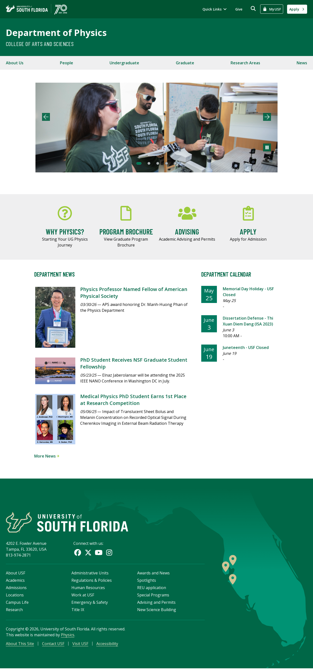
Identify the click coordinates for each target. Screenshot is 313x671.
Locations (15, 597)
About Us (14, 63)
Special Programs (153, 597)
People (66, 63)
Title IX (77, 611)
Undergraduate (124, 63)
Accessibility (107, 645)
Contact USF (53, 645)
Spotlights (146, 582)
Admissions (16, 589)
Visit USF (80, 645)
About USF (15, 575)
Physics (67, 636)
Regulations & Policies (91, 582)
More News (46, 456)
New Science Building (156, 611)
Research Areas (245, 63)
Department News (54, 274)
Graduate (185, 63)
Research (14, 611)
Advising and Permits (156, 604)
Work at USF (82, 597)
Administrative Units (90, 575)
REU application (151, 589)
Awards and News (153, 575)
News (302, 63)
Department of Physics (56, 33)
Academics (15, 582)
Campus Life (17, 604)
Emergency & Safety (89, 604)
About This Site (20, 645)
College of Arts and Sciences (40, 43)
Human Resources (88, 589)
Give (238, 9)
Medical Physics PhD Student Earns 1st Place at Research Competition (133, 399)
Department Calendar (226, 274)
